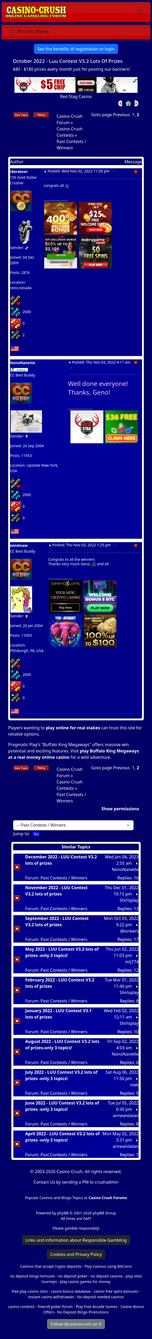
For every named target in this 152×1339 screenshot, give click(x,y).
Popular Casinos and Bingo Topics (54, 1197)
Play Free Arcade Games (97, 1306)
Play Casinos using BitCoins (107, 1266)
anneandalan (126, 1115)
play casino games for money (85, 1281)
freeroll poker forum (55, 1306)
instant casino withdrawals (51, 1296)
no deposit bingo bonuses (32, 1276)
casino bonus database (70, 1291)
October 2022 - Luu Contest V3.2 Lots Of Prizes (68, 61)
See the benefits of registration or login (76, 49)
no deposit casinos (106, 1276)
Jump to (21, 834)
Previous (121, 115)
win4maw (19, 545)
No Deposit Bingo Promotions (83, 1312)
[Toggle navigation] (140, 12)
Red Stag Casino (76, 96)
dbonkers (129, 931)
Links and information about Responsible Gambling (76, 1240)
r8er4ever (19, 171)
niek (134, 1085)
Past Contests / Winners (63, 878)
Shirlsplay (129, 900)
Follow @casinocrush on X (76, 1324)
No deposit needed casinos (100, 1296)
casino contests (21, 1306)
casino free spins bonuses (116, 1291)
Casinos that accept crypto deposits (50, 1266)
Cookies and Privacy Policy (76, 1254)
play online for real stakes (73, 728)
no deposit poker (73, 1276)
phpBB (63, 1212)
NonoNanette (125, 869)
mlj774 (132, 962)
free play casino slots (30, 1291)
